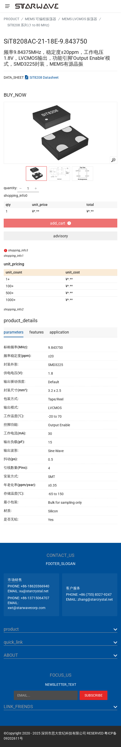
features (36, 332)
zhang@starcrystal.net (95, 599)
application (59, 332)
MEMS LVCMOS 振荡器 (79, 19)
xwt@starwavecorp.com (26, 608)
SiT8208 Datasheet (44, 77)
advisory (60, 236)
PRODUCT (11, 19)
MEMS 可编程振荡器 (40, 19)
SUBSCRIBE (94, 695)
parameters (13, 332)
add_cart (60, 223)
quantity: (10, 188)
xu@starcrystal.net (34, 591)
